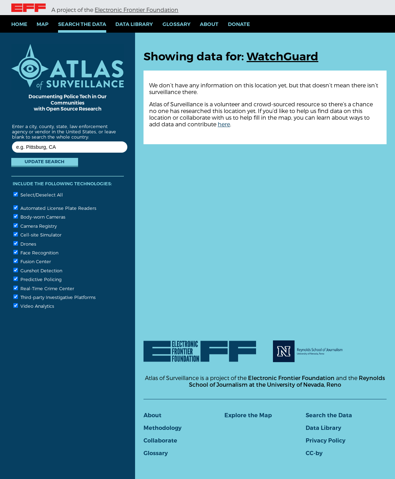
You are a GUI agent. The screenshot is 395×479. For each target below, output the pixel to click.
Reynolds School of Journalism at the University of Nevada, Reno (287, 381)
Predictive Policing (37, 279)
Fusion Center (32, 261)
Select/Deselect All (38, 194)
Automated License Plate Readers (54, 208)
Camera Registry (35, 225)
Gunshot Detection (37, 270)
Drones (24, 243)
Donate (239, 24)
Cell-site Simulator (37, 234)
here (224, 124)
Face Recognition (35, 252)
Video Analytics (33, 305)
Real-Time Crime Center (43, 288)
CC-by (314, 453)
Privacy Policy (325, 440)
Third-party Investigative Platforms (54, 297)
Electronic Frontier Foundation (136, 9)
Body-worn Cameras (39, 216)
